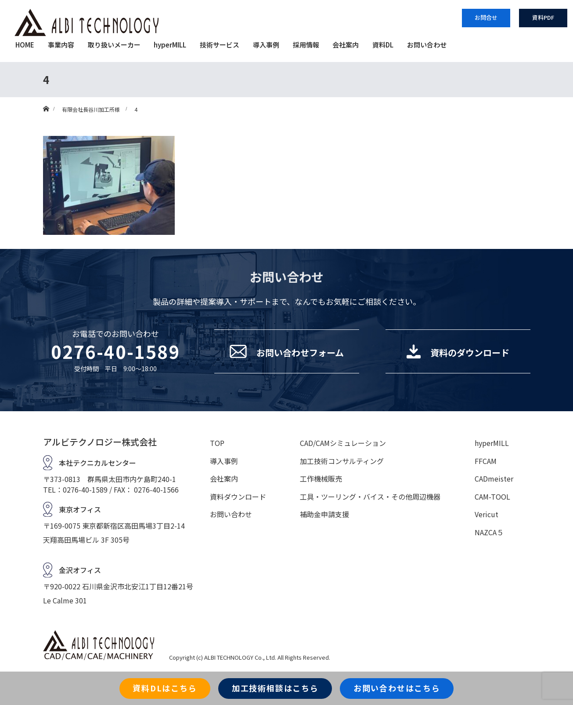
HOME (24, 44)
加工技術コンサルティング (342, 461)
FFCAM (486, 461)
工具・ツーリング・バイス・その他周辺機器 (370, 496)
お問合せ (486, 17)
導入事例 (266, 44)
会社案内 (345, 44)
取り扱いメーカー (114, 44)
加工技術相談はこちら (275, 688)
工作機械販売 (321, 478)
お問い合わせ (427, 44)
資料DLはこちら (165, 688)
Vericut (486, 514)
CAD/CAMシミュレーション (343, 443)
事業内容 (61, 44)
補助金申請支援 (324, 514)
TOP (217, 443)
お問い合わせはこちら (396, 688)
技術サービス (219, 44)
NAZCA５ (489, 532)
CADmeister (494, 478)
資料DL (382, 44)
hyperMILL (170, 44)
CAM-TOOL (492, 496)
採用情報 (306, 44)
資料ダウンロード (238, 496)
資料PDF (543, 17)
